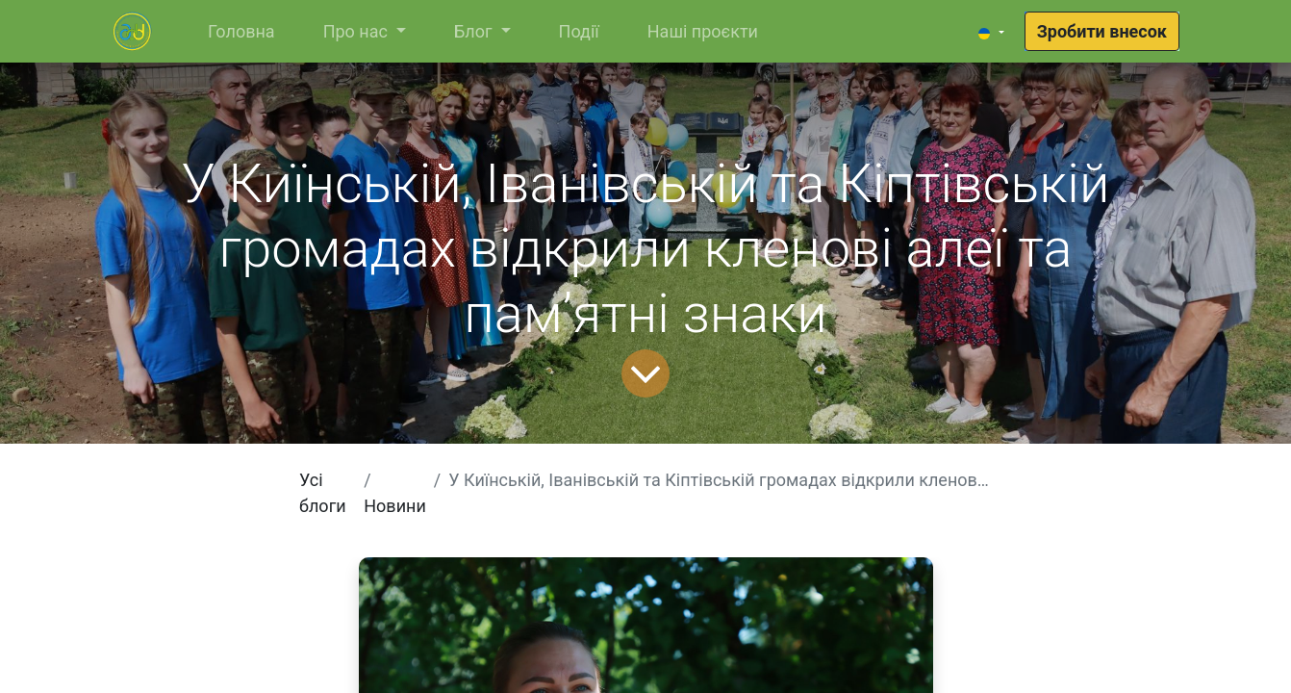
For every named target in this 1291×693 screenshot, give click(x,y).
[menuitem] (241, 31)
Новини (395, 506)
